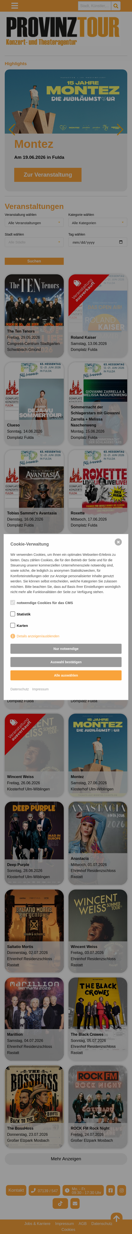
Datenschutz (19, 689)
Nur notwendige (66, 649)
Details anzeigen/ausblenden (38, 636)
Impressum (40, 689)
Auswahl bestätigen (66, 662)
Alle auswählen (66, 675)
